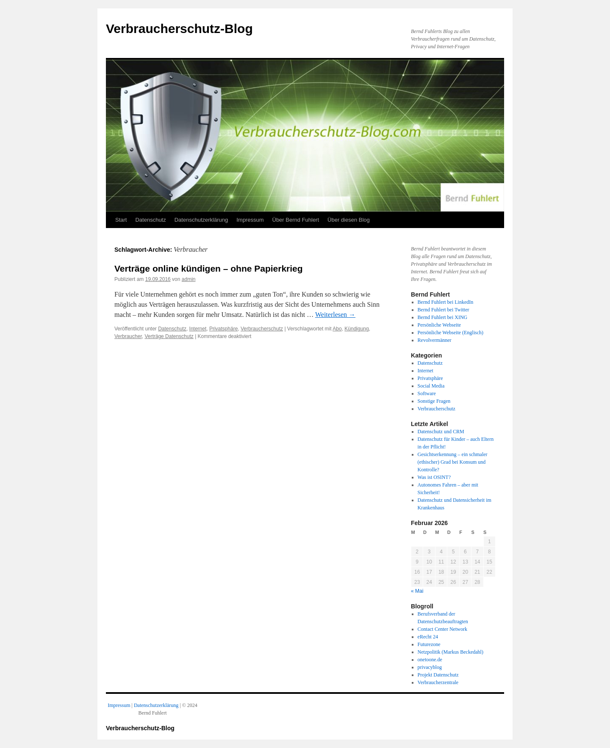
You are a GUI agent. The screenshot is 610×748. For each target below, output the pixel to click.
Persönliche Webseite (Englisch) (450, 333)
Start (121, 220)
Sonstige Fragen (434, 401)
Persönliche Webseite (439, 325)
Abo (337, 329)
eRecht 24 (428, 637)
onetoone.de (430, 660)
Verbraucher (128, 336)
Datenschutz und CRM (441, 431)
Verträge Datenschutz (168, 336)
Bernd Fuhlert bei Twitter (443, 310)
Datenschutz (150, 220)
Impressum (249, 220)
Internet (198, 329)
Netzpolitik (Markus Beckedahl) (450, 652)
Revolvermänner (435, 340)
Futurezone (429, 644)
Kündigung (356, 329)
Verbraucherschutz (262, 329)
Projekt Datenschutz (438, 675)
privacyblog (430, 667)
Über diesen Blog (348, 220)
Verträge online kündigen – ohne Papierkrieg (208, 268)
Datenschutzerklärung (201, 220)
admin (189, 279)
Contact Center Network (442, 629)
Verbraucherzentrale (438, 682)
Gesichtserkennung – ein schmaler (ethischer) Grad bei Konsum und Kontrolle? (453, 462)
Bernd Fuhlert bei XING (443, 317)
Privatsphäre (223, 329)
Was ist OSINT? (434, 477)
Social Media (431, 386)
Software (427, 393)
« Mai (417, 591)
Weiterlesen (335, 314)
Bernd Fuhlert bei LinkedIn (446, 302)
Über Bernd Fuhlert (295, 220)
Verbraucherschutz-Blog (179, 29)
